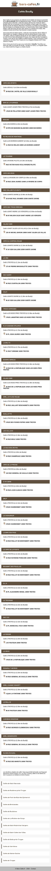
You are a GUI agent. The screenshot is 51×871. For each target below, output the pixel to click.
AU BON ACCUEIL (9, 753)
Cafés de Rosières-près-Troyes (14, 790)
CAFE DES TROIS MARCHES (13, 207)
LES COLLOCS (8, 431)
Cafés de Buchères (10, 811)
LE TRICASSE (8, 600)
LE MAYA (6, 651)
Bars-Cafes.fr (7, 20)
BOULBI (6, 119)
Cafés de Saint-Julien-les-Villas (14, 832)
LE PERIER (7, 634)
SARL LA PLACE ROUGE (11, 397)
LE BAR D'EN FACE (9, 532)
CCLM (5, 292)
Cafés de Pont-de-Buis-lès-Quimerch (16, 797)
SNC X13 (6, 617)
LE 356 (5, 258)
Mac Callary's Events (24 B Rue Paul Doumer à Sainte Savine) (24, 29)
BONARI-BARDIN (9, 360)
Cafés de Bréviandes (10, 804)
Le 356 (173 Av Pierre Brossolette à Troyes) (15, 37)
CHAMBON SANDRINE (10, 719)
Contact (33, 868)
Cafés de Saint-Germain (11, 783)
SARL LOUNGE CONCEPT (11, 685)
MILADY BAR (7, 224)
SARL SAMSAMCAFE (10, 736)
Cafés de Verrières (10, 846)
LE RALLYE (7, 702)
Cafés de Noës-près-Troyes (13, 839)
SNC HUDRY (7, 275)
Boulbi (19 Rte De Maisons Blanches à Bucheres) (17, 25)
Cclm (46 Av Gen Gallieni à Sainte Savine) (20, 38)
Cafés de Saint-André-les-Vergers (15, 825)
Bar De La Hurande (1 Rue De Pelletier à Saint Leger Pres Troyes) (27, 24)
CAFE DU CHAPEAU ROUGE (12, 241)
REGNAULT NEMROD (10, 668)
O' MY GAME (7, 481)
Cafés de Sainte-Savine (11, 853)
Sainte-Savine (26, 47)
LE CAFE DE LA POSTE (11, 549)
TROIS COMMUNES (9, 309)
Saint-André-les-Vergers (13, 47)
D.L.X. (5, 583)
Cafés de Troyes (9, 860)
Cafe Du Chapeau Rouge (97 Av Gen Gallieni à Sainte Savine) (28, 35)
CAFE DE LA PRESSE (10, 465)
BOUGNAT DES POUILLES (12, 566)
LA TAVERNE (7, 156)
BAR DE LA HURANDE (10, 102)
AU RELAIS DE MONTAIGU (12, 136)
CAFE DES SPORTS (9, 83)
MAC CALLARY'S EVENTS (12, 190)
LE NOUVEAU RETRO (10, 448)
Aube (29, 21)
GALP (5, 498)
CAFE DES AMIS (8, 173)
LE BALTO (6, 343)
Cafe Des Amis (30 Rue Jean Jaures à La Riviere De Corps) (25, 28)
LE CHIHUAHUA (8, 515)
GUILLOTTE (7, 414)
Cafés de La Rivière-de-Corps (14, 818)
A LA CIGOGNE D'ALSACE (12, 326)
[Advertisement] (25, 66)
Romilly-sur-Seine (31, 45)
